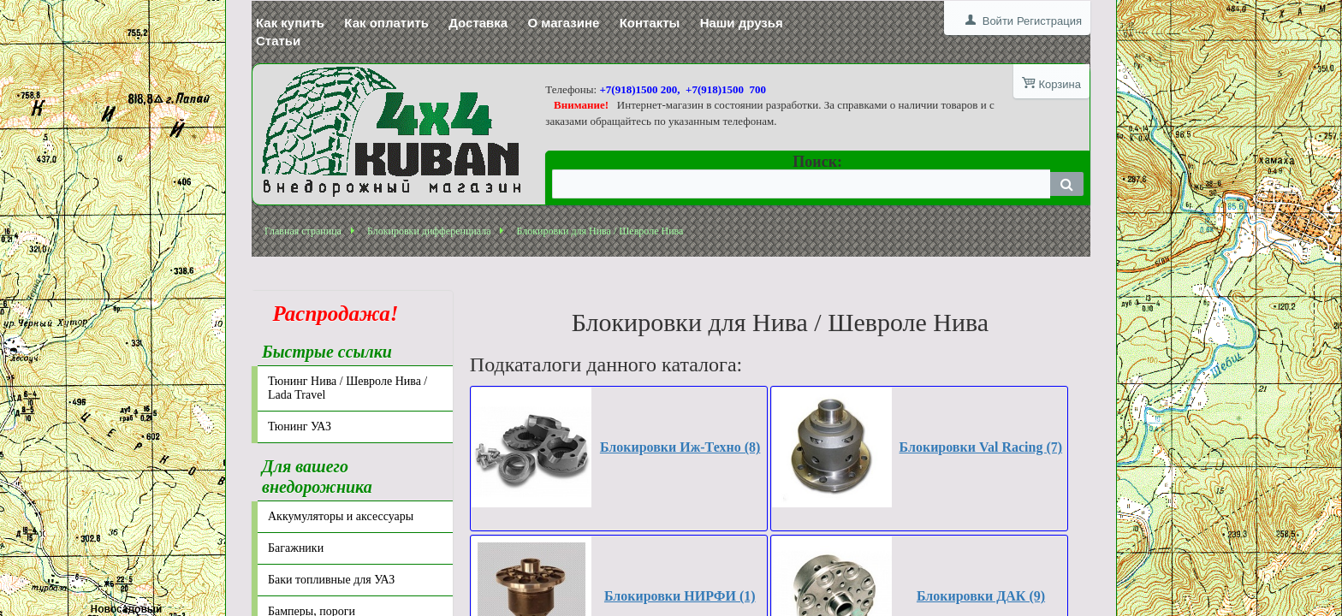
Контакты (650, 22)
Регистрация (1049, 21)
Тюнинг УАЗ (299, 426)
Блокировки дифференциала (429, 231)
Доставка (478, 22)
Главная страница (302, 231)
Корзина (1059, 84)
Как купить (290, 22)
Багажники (296, 548)
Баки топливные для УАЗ (331, 579)
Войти (998, 21)
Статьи (278, 40)
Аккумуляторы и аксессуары (340, 516)
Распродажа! (330, 313)
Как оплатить (386, 22)
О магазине (563, 22)
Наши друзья (741, 22)
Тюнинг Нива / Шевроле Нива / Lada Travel (347, 388)
